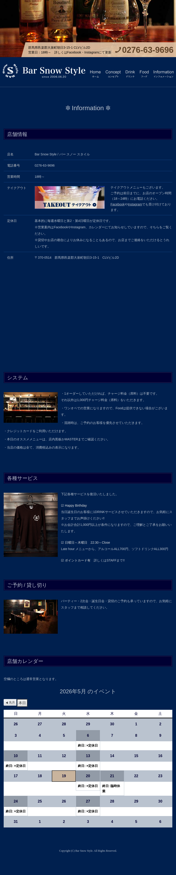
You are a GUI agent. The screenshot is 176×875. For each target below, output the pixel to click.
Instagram (135, 204)
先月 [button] (12, 702)
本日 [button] (22, 703)
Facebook (117, 204)
